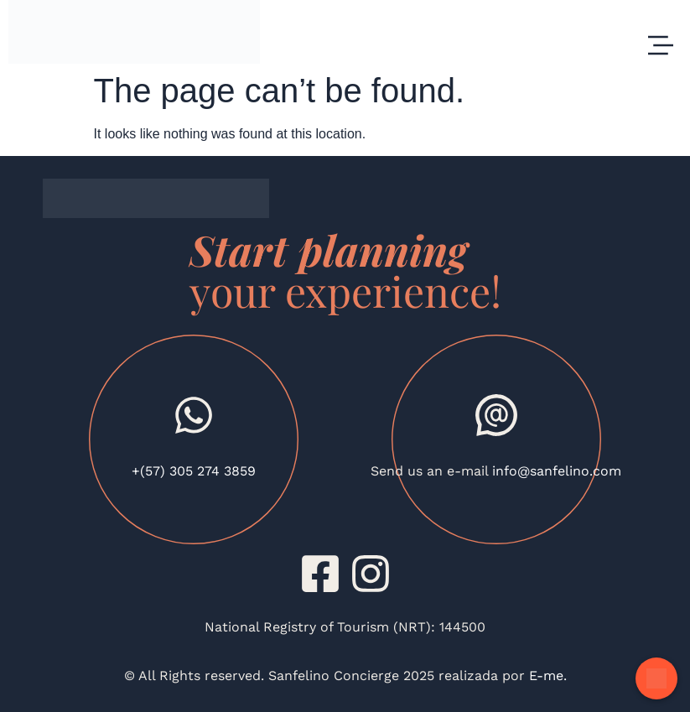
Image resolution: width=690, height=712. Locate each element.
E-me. (546, 675)
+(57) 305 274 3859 (194, 471)
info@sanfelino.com (556, 471)
